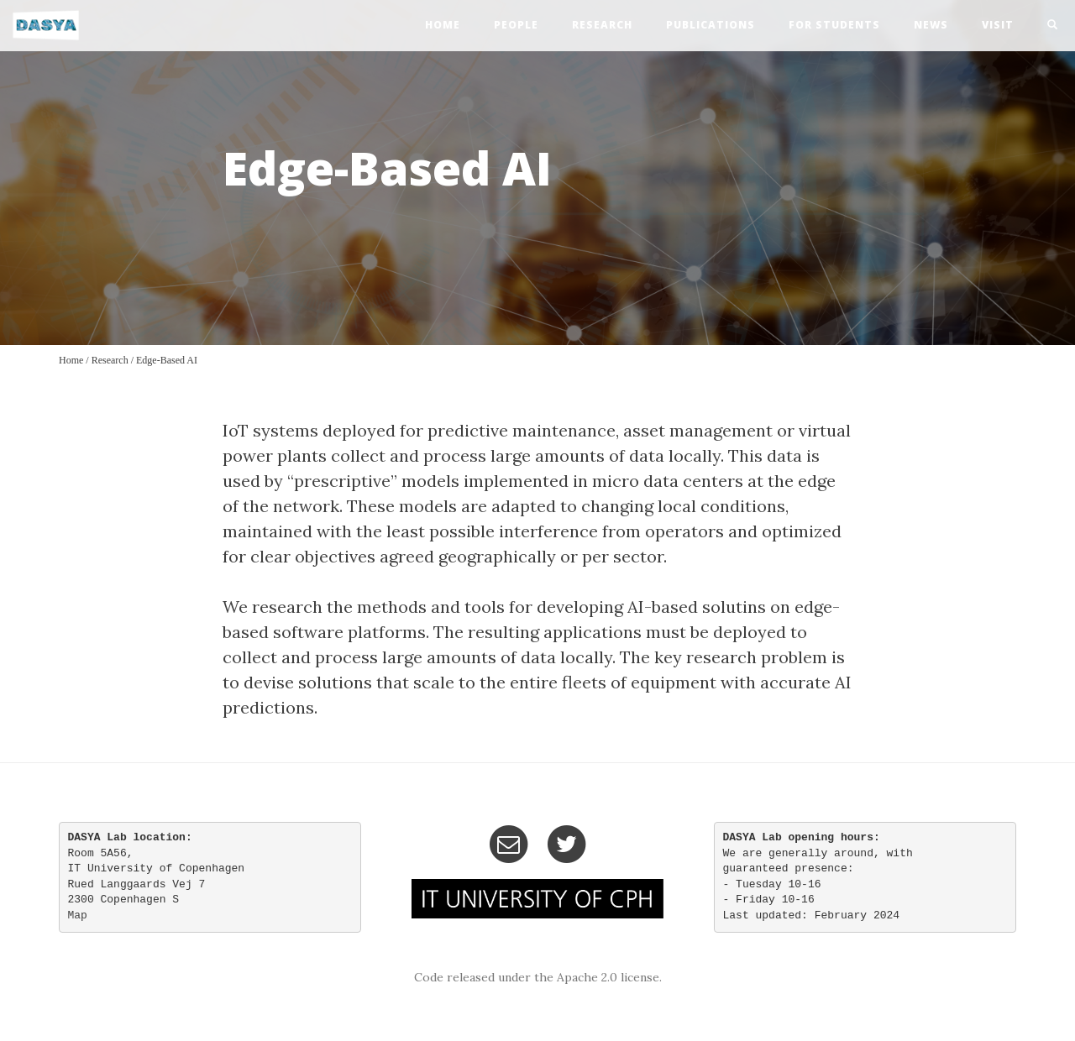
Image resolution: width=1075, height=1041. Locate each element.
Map (77, 915)
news (931, 25)
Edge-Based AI (166, 360)
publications (710, 25)
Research (110, 360)
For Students (834, 25)
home (442, 25)
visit (998, 25)
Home (71, 360)
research (602, 25)
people (516, 25)
